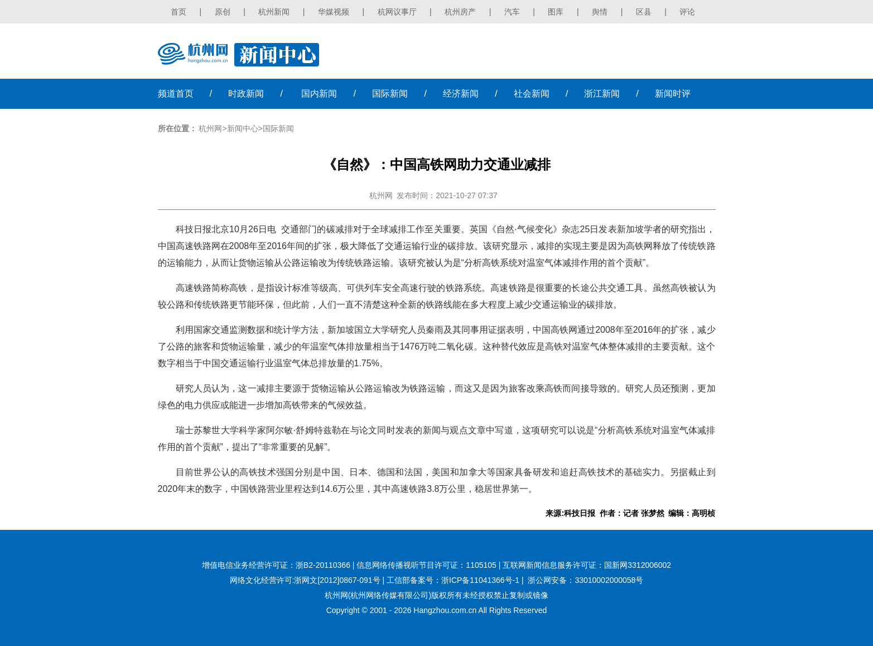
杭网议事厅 (397, 11)
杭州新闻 (274, 11)
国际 (390, 93)
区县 (644, 11)
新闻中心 (242, 128)
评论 (687, 11)
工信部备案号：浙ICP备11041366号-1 (453, 580)
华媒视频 (333, 11)
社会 (531, 93)
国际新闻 (278, 128)
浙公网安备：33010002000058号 (585, 580)
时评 (673, 93)
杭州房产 (460, 11)
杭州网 (210, 128)
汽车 (512, 11)
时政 (246, 93)
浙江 (602, 93)
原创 (222, 11)
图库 (555, 11)
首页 (178, 11)
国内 (319, 93)
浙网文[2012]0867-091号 (337, 580)
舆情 (599, 11)
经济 (461, 93)
